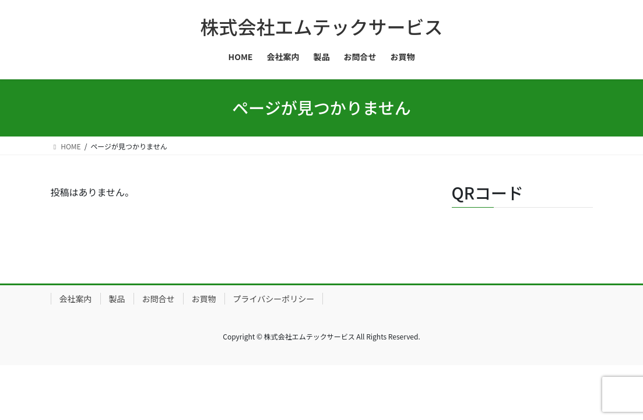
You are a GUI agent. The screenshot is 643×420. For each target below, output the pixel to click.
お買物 (204, 298)
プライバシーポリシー (274, 298)
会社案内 (75, 298)
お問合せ (158, 298)
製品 (117, 298)
